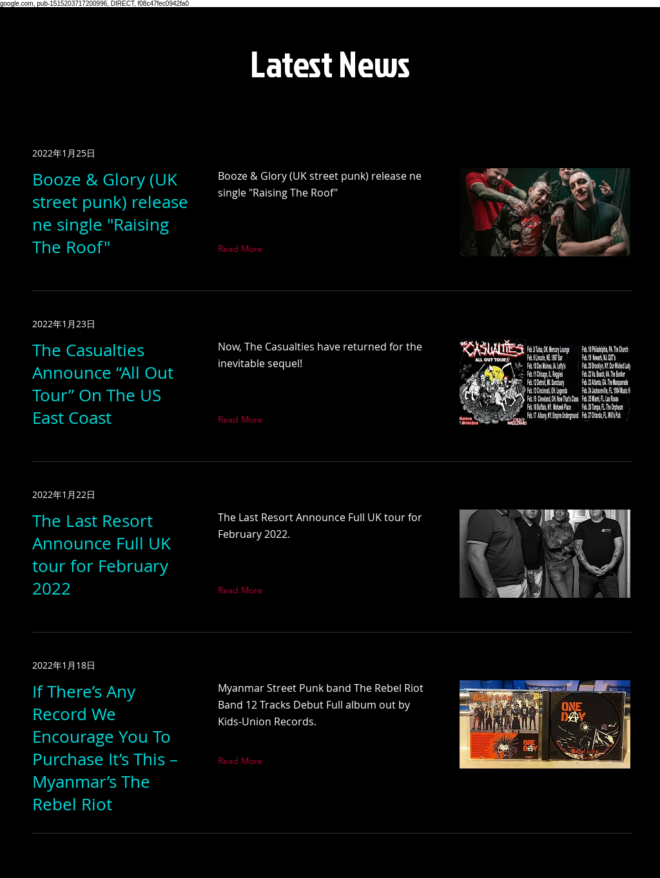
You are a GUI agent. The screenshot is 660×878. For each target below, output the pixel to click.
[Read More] (243, 249)
